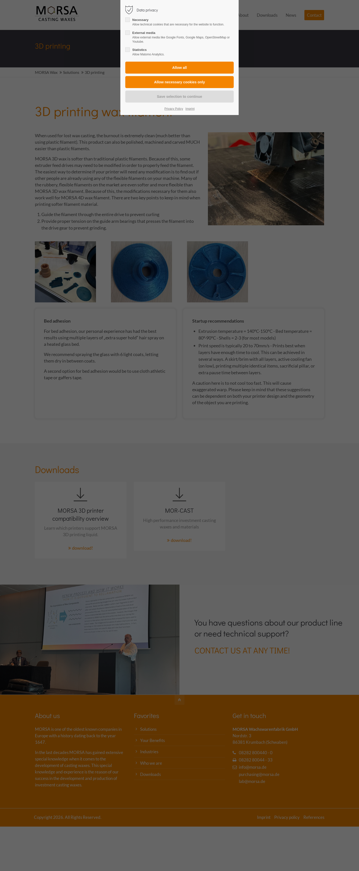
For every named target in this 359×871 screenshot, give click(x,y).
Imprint (190, 109)
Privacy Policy (174, 109)
